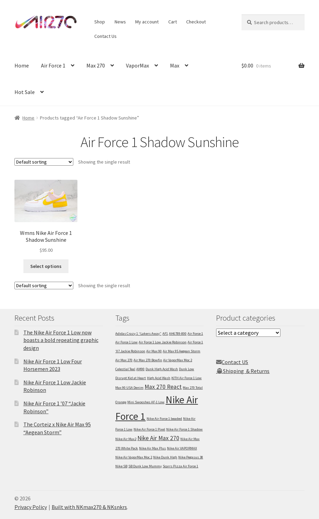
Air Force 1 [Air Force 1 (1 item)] (195, 333)
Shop (99, 22)
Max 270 (95, 65)
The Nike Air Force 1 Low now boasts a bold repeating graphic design (60, 340)
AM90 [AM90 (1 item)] (140, 369)
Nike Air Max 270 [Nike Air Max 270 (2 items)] (158, 438)
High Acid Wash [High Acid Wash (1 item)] (158, 378)
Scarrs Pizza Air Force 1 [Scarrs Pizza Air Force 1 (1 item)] (180, 466)
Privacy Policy (30, 507)
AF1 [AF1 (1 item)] (165, 333)
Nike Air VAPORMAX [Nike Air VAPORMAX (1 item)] (182, 448)
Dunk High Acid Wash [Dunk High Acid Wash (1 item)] (162, 369)
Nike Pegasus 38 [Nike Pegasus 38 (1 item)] (190, 457)
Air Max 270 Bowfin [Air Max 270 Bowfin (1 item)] (148, 360)
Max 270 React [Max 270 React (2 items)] (163, 387)
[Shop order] (43, 162)
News (120, 22)
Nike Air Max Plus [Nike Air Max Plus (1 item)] (152, 448)
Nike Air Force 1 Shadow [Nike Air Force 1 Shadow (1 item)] (184, 429)
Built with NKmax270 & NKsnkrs (89, 507)
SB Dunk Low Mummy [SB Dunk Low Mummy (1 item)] (145, 466)
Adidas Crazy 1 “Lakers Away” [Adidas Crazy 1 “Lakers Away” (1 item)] (138, 333)
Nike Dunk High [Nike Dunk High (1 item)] (165, 457)
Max (174, 65)
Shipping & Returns (246, 370)
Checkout (196, 22)
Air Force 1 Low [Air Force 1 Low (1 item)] (126, 342)
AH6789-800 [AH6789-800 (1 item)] (178, 333)
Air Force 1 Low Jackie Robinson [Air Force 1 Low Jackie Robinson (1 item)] (163, 342)
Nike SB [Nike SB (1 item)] (121, 466)
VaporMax (137, 65)
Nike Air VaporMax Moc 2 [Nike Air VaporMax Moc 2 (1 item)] (133, 457)
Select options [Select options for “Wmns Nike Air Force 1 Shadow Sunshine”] (46, 266)
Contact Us (105, 36)
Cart (172, 22)
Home (21, 65)
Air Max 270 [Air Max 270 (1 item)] (123, 360)
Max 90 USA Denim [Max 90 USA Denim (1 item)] (129, 387)
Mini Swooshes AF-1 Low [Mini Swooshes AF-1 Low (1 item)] (145, 402)
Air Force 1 (53, 65)
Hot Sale (24, 92)
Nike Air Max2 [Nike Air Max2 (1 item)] (125, 439)
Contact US (235, 362)
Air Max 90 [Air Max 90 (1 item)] (154, 351)
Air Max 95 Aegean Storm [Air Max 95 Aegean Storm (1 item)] (181, 351)
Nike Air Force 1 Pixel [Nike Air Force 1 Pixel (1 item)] (149, 429)
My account (147, 22)
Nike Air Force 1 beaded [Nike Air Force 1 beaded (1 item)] (164, 418)
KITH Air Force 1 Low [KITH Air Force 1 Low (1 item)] (186, 378)
